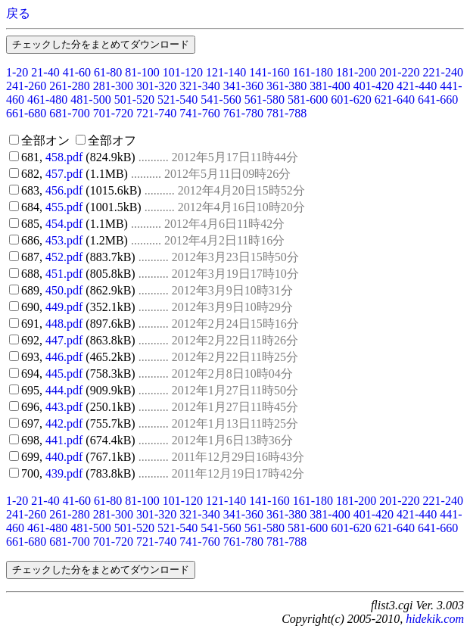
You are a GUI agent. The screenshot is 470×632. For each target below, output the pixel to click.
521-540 (177, 99)
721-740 (156, 113)
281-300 (113, 85)
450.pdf (63, 290)
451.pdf (63, 273)
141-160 (269, 72)
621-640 (395, 99)
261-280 (69, 85)
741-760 (199, 113)
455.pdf (63, 207)
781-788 (286, 113)
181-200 (356, 72)
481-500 (90, 99)
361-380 (286, 85)
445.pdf (63, 373)
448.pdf (63, 323)
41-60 (77, 72)
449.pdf (63, 306)
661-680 (26, 113)
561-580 (264, 99)
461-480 (47, 99)
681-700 (69, 113)
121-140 (226, 72)
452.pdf (63, 257)
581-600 (308, 99)
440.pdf (63, 456)
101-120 (183, 72)
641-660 (438, 99)
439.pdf (63, 473)
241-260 (26, 85)
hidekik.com (435, 618)
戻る (18, 13)
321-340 (199, 85)
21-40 (45, 72)
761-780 (243, 113)
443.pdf (63, 406)
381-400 (330, 85)
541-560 (221, 99)
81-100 (142, 72)
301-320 (156, 85)
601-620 (351, 99)
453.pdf (63, 240)
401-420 (373, 85)
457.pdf (63, 173)
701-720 (113, 113)
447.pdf (63, 340)
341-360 (243, 85)
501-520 (134, 99)
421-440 (417, 85)
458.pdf (63, 157)
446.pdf (63, 356)
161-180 (313, 72)
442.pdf (63, 423)
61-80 (108, 72)
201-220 (399, 72)
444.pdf (63, 390)
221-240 (443, 72)
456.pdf (63, 190)
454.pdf (63, 223)
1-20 (17, 72)
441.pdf (63, 440)
